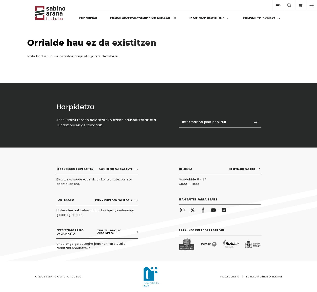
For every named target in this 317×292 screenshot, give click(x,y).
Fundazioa (88, 18)
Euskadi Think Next (261, 18)
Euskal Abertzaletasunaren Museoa (140, 18)
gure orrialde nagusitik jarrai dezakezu (84, 56)
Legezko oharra (229, 276)
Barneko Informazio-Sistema (264, 276)
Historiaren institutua (208, 18)
